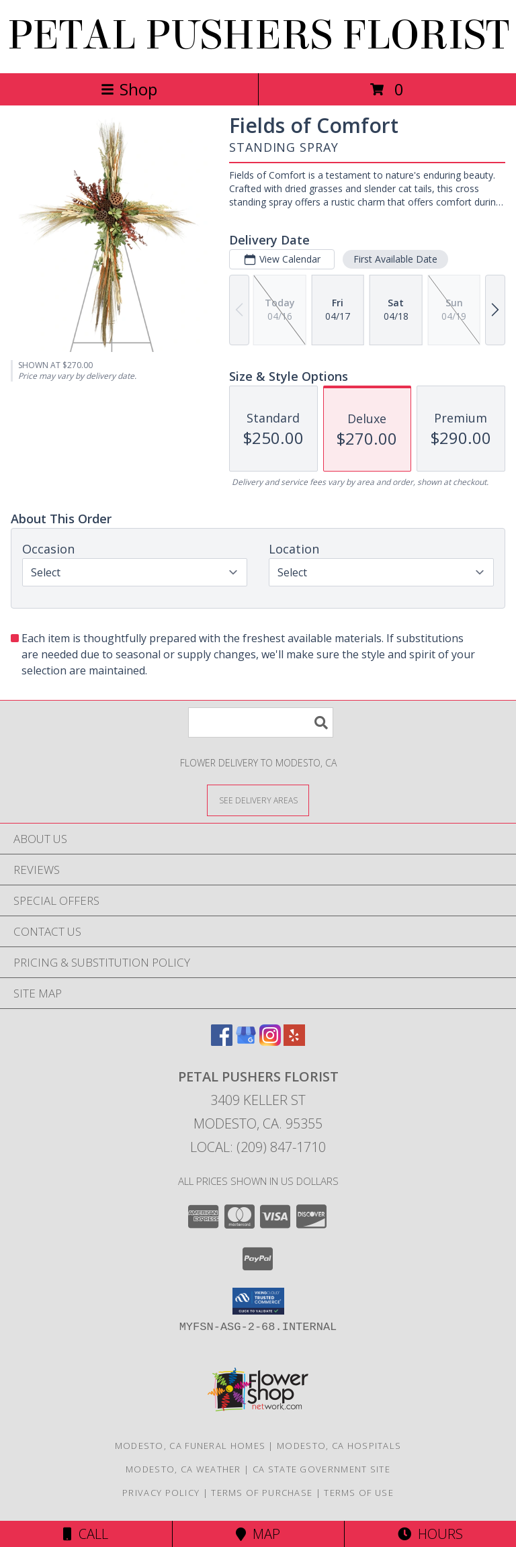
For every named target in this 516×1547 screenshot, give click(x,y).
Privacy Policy (161, 1493)
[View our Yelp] (294, 1041)
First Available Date (395, 259)
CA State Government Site (321, 1469)
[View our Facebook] (221, 1041)
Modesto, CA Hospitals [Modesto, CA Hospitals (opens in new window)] (339, 1446)
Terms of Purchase (261, 1493)
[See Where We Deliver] (258, 799)
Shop (129, 89)
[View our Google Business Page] (246, 1041)
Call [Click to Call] (85, 1534)
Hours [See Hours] (430, 1534)
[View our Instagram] (270, 1041)
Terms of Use (359, 1493)
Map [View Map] (258, 1534)
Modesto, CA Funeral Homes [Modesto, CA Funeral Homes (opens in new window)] (190, 1446)
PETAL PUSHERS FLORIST (258, 35)
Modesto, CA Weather (183, 1469)
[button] (258, 1301)
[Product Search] (260, 722)
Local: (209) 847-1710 (258, 1147)
